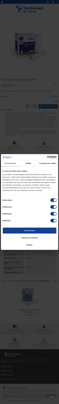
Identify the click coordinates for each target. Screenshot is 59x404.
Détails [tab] (28, 163)
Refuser (30, 245)
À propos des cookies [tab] (48, 163)
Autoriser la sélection (29, 238)
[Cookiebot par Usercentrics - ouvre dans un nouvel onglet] (47, 157)
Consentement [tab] (10, 163)
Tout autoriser (29, 230)
